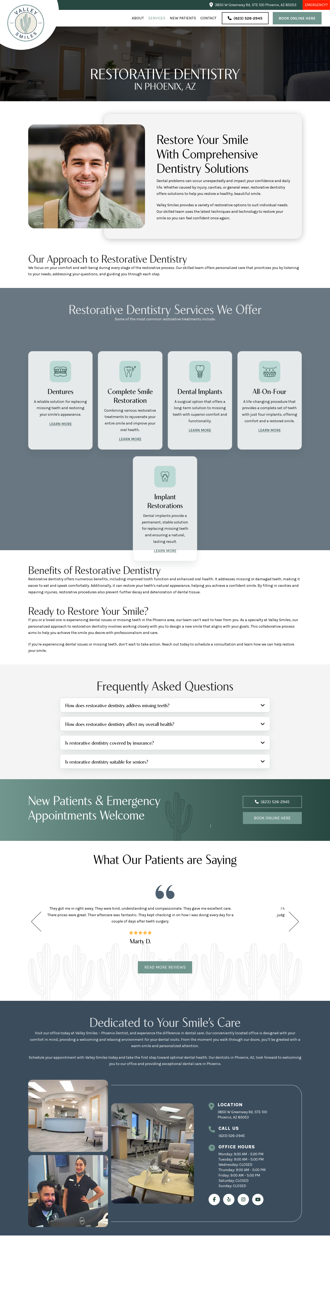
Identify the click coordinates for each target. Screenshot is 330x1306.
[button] (165, 705)
